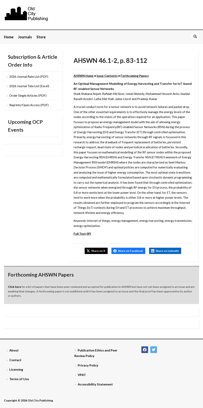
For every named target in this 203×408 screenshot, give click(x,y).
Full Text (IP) (82, 233)
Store (41, 37)
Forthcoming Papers (135, 75)
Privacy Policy (88, 365)
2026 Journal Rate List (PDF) (28, 76)
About (14, 350)
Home (8, 37)
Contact (15, 360)
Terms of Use (19, 379)
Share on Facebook (130, 250)
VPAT (82, 375)
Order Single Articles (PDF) (27, 95)
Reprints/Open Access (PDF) (29, 105)
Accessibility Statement (95, 384)
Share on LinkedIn (167, 250)
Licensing (16, 369)
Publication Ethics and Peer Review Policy (96, 352)
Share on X (98, 250)
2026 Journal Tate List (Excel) (29, 86)
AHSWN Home (84, 75)
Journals (25, 37)
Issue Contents (107, 75)
